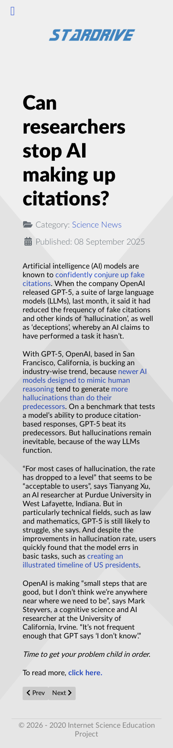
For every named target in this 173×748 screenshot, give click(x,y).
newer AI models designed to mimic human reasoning (85, 380)
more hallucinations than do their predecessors (75, 398)
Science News (97, 225)
